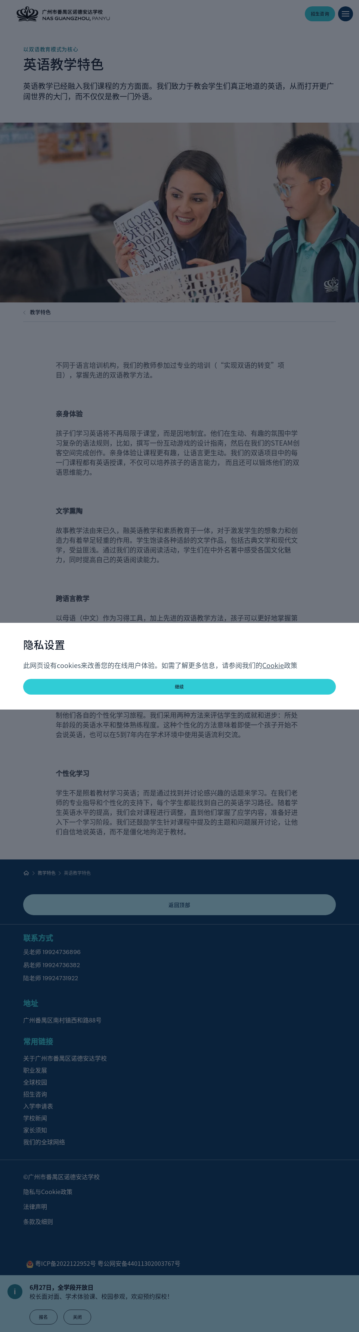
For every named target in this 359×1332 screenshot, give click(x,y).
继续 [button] (179, 686)
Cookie (273, 665)
